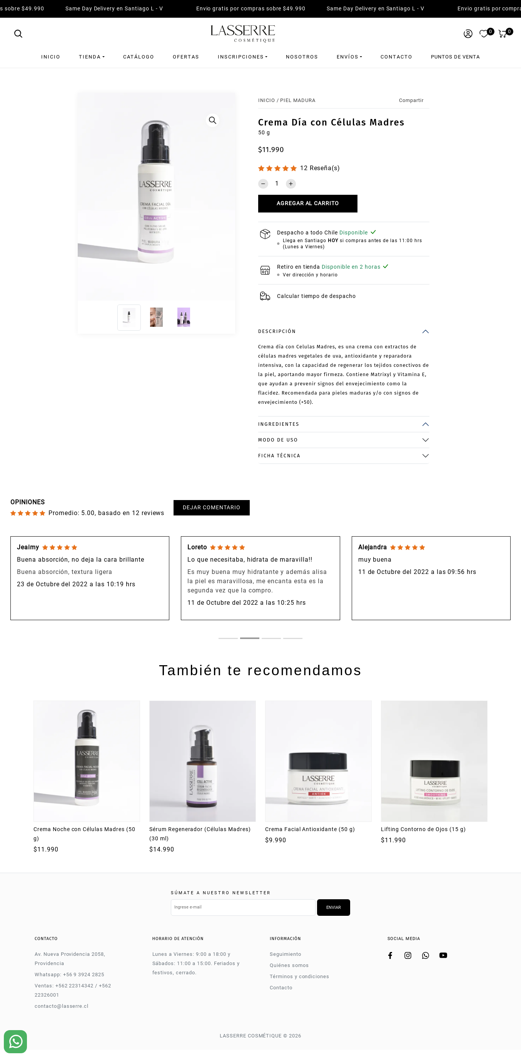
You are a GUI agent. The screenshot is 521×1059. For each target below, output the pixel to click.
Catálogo (138, 57)
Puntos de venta (455, 57)
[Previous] (86, 198)
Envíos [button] (348, 57)
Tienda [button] (90, 57)
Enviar (333, 907)
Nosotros (302, 57)
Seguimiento (285, 954)
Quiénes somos (289, 965)
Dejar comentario (211, 507)
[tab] (228, 638)
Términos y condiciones (299, 976)
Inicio (50, 57)
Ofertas (186, 57)
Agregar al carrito (308, 203)
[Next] (227, 198)
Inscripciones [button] (241, 57)
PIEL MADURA (298, 100)
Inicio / (268, 100)
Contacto (396, 57)
